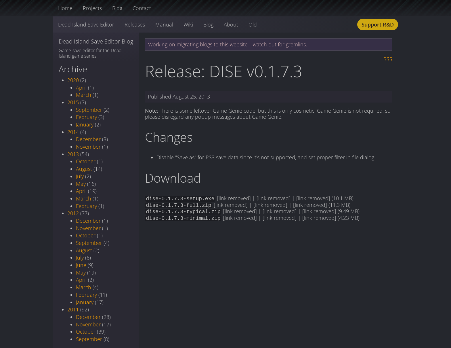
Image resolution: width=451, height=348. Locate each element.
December (88, 139)
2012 (73, 213)
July (80, 176)
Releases (135, 24)
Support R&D (378, 24)
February (86, 117)
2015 (73, 102)
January (84, 124)
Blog (117, 8)
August (84, 168)
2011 (73, 309)
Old (253, 24)
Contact (142, 8)
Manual (164, 24)
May (81, 183)
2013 (73, 154)
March (83, 94)
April (81, 87)
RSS (387, 59)
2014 (73, 131)
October (85, 161)
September (89, 109)
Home (65, 8)
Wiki (188, 24)
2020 (73, 80)
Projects (92, 8)
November (88, 146)
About (231, 24)
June (81, 265)
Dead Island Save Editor (86, 24)
